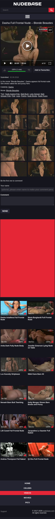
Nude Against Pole (12, 94)
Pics (27, 502)
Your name (5, 186)
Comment (5, 195)
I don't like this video (28, 70)
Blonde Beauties (12, 91)
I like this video (4, 70)
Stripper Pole (6, 96)
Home (27, 483)
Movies (27, 498)
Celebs (27, 488)
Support (4, 511)
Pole (13, 96)
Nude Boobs (32, 96)
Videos (27, 493)
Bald (42, 94)
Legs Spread (35, 94)
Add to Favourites (42, 70)
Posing (23, 96)
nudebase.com (49, 511)
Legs (18, 96)
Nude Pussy (43, 96)
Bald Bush (25, 94)
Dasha (11, 87)
